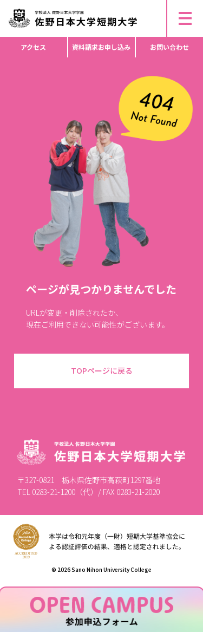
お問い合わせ (169, 46)
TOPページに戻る (102, 370)
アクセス (33, 46)
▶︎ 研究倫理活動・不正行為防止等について (75, 4)
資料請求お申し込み (101, 46)
